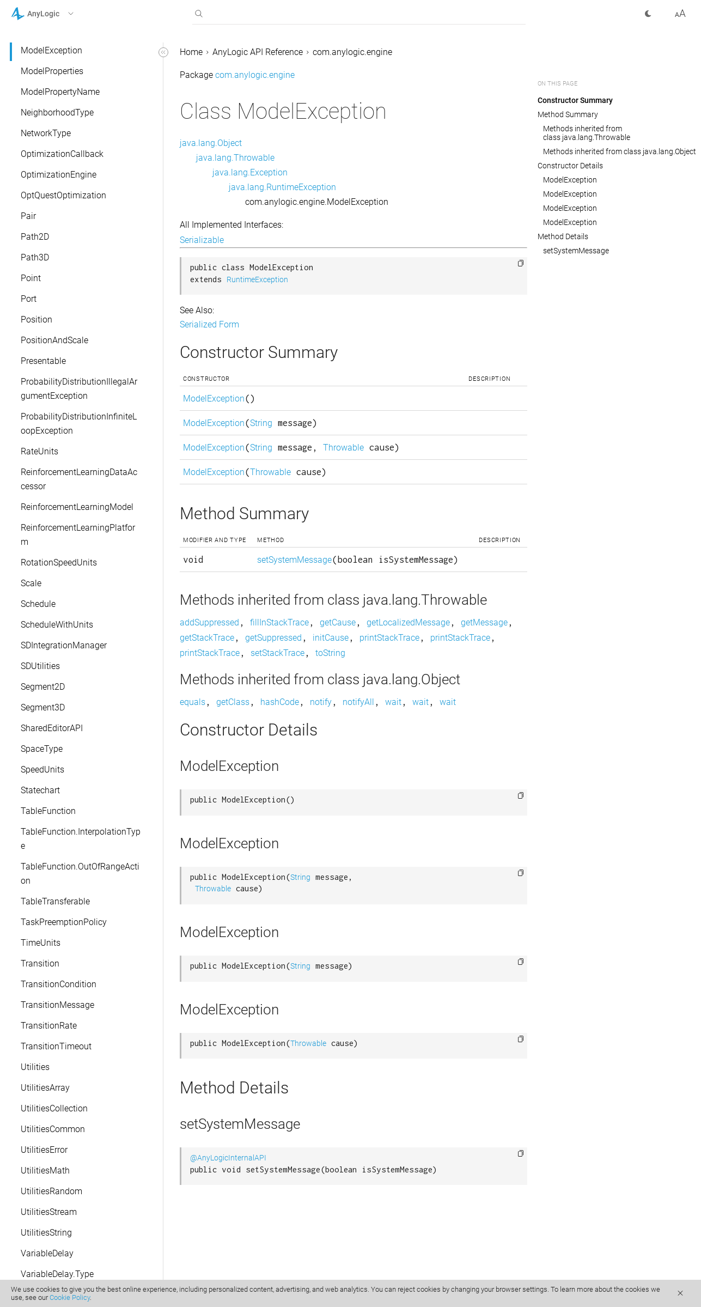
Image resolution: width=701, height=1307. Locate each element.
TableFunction (48, 811)
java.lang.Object (211, 143)
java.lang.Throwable (235, 158)
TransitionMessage (57, 1005)
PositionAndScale (54, 340)
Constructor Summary (575, 100)
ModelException (51, 50)
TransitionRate (49, 1025)
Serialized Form (209, 324)
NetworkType (46, 133)
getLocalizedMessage (408, 622)
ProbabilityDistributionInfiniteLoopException (79, 423)
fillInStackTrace (279, 622)
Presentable (43, 361)
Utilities (35, 1067)
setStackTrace (277, 653)
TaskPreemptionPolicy (64, 922)
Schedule (38, 604)
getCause (338, 622)
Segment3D (43, 707)
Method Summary (568, 114)
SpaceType (42, 749)
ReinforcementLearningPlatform (78, 534)
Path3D (35, 257)
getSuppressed (273, 638)
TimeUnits (40, 943)
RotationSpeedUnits (59, 562)
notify (321, 702)
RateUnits (39, 451)
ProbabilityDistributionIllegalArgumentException (79, 388)
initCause (331, 638)
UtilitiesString (46, 1232)
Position (36, 319)
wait (393, 702)
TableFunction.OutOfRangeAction (80, 873)
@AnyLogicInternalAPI (228, 1158)
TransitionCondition (58, 984)
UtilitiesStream (49, 1212)
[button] (56, 14)
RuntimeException (257, 279)
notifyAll (358, 702)
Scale (31, 583)
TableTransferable (55, 901)
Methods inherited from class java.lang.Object (619, 151)
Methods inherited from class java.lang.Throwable (586, 133)
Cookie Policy (70, 1297)
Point (31, 278)
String (261, 423)
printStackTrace (389, 638)
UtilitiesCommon (53, 1129)
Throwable (343, 447)
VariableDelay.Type (57, 1274)
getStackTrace (207, 638)
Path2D (35, 237)
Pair (28, 216)
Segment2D (43, 687)
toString (330, 653)
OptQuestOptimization (63, 195)
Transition (40, 963)
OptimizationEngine (58, 174)
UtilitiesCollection (54, 1108)
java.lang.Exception (250, 172)
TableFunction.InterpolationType (81, 838)
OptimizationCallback (62, 154)
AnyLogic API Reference (257, 52)
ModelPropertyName (60, 92)
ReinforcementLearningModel (77, 507)
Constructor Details (570, 165)
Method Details (563, 236)
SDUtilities (40, 666)
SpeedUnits (42, 769)
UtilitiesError (44, 1150)
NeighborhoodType (57, 112)
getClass (232, 702)
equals (192, 702)
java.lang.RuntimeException (282, 187)
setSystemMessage (294, 560)
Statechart (40, 790)
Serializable (202, 240)
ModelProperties (52, 71)
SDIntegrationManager (64, 645)
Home (191, 52)
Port (28, 299)
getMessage (484, 622)
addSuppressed (209, 622)
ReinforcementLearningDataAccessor (79, 479)
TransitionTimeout (56, 1046)
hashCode (279, 702)
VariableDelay (47, 1253)
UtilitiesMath (45, 1170)
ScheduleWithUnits (57, 624)
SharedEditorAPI (52, 728)
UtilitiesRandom (51, 1191)
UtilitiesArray (45, 1088)
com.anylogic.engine (352, 52)
